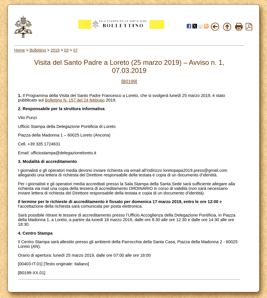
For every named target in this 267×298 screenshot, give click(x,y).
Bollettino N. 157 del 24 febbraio (75, 100)
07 (75, 50)
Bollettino (38, 50)
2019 (54, 50)
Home (19, 50)
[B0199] (129, 81)
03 (66, 50)
